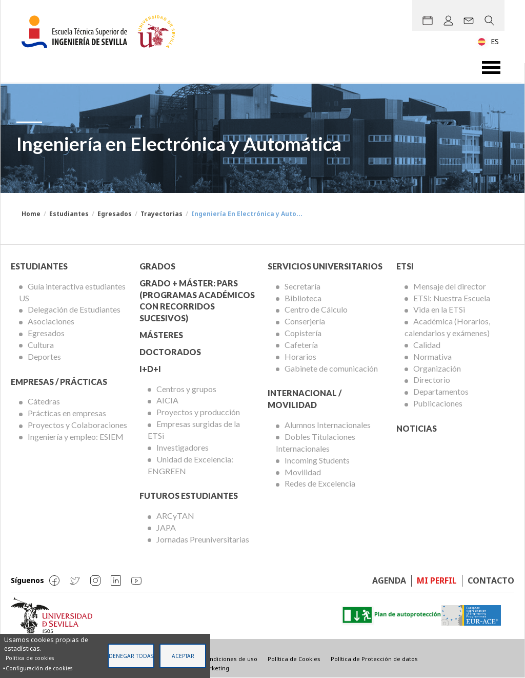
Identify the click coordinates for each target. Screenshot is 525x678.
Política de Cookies (294, 659)
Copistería (303, 333)
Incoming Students (317, 460)
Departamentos (441, 391)
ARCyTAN (175, 515)
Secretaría (302, 286)
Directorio (431, 379)
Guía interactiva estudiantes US (72, 292)
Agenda (389, 580)
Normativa (432, 356)
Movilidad (303, 472)
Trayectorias (161, 213)
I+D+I (150, 369)
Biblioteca (303, 298)
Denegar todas (131, 656)
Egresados (114, 213)
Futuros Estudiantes (188, 495)
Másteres (161, 335)
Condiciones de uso (230, 659)
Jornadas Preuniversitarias (202, 539)
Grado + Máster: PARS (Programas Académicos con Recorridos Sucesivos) (197, 300)
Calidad (426, 345)
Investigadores (182, 447)
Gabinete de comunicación (331, 368)
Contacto (491, 580)
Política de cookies (30, 658)
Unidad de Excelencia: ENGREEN (190, 465)
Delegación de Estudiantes (74, 309)
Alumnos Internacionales (328, 425)
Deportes (44, 356)
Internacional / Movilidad (304, 399)
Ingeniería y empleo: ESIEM (76, 436)
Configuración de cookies (39, 668)
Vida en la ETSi (439, 309)
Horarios (300, 356)
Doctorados (170, 352)
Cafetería (301, 345)
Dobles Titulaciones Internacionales (315, 442)
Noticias (416, 428)
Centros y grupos (186, 389)
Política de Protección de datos (374, 659)
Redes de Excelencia (320, 483)
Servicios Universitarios (325, 266)
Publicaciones (437, 403)
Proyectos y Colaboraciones (77, 425)
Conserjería (305, 321)
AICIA (167, 400)
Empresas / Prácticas (59, 381)
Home (31, 213)
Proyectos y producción (198, 412)
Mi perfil (437, 580)
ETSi (405, 266)
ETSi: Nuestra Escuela (451, 298)
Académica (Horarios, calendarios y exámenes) (447, 327)
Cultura (41, 345)
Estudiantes (69, 213)
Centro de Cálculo (316, 309)
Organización (437, 368)
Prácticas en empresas (67, 413)
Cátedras (44, 401)
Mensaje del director (449, 286)
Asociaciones (51, 321)
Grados (157, 266)
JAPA (166, 527)
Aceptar (183, 656)
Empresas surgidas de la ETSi (194, 429)
